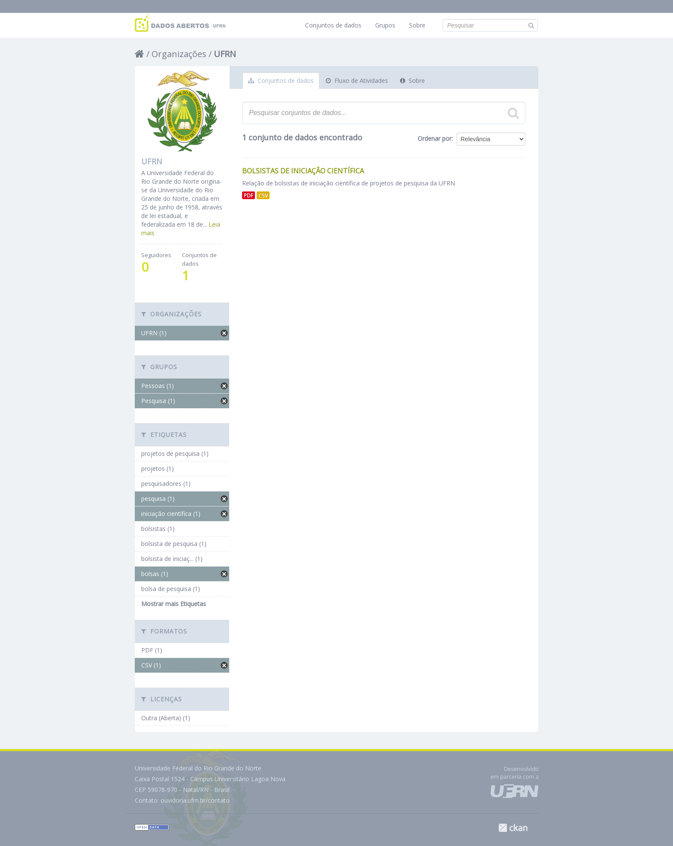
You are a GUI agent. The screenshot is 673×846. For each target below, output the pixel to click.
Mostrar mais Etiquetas (173, 604)
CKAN (512, 827)
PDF (248, 195)
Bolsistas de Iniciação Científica (303, 171)
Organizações (179, 54)
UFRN (225, 54)
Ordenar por (435, 138)
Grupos (385, 25)
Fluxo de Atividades (357, 80)
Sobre (417, 25)
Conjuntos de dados (333, 25)
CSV (263, 195)
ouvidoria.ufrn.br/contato (195, 800)
